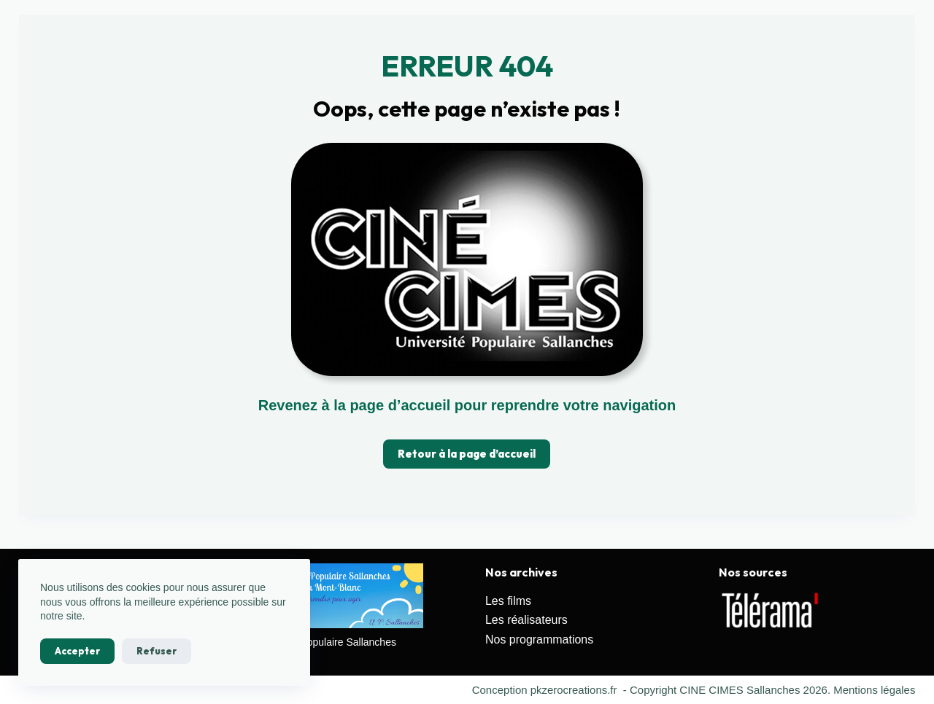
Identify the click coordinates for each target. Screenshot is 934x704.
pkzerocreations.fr (573, 690)
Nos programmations (539, 639)
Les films (508, 601)
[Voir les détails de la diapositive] (770, 611)
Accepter (77, 651)
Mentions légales (874, 690)
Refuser (156, 651)
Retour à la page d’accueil (467, 454)
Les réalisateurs (526, 620)
